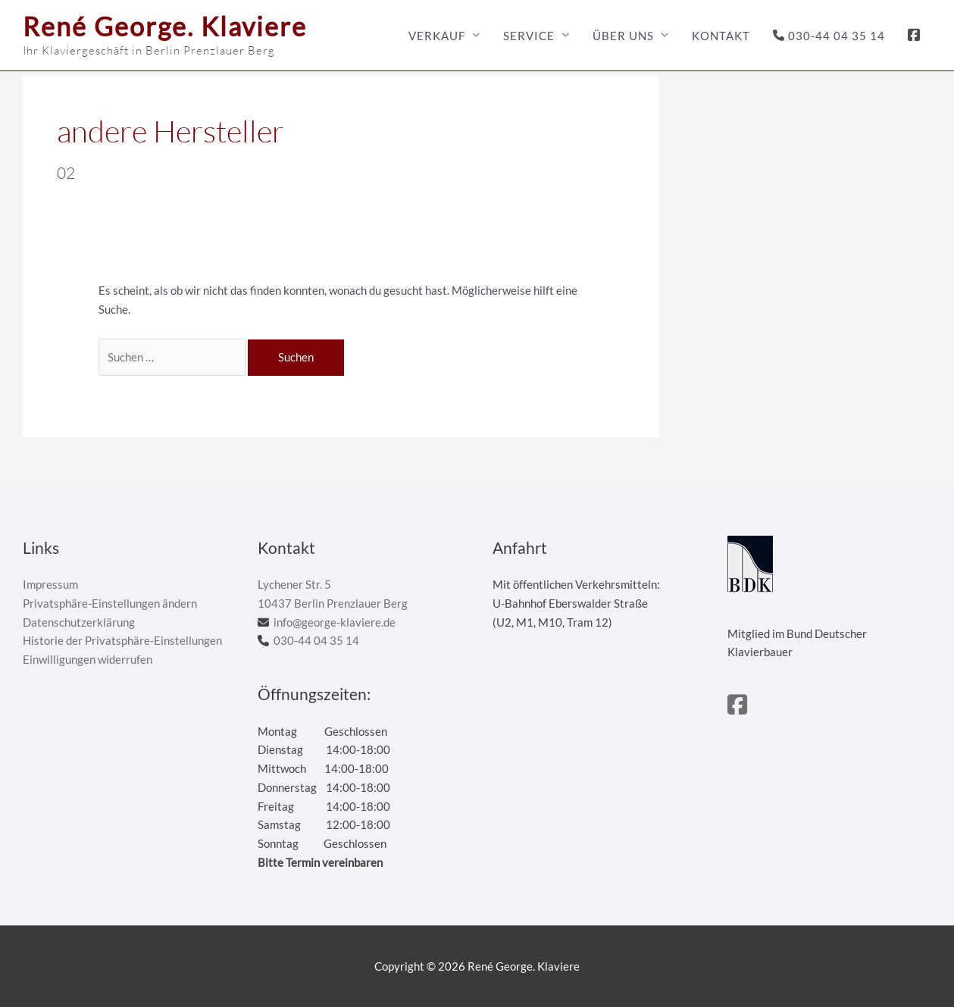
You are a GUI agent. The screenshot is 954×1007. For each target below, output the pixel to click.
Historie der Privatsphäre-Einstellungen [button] (122, 640)
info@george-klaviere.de (335, 622)
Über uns (623, 35)
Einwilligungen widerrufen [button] (87, 659)
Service (529, 35)
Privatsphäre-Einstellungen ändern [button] (110, 603)
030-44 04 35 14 (829, 35)
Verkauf (436, 35)
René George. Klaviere (165, 26)
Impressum (50, 584)
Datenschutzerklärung (79, 622)
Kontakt (721, 35)
